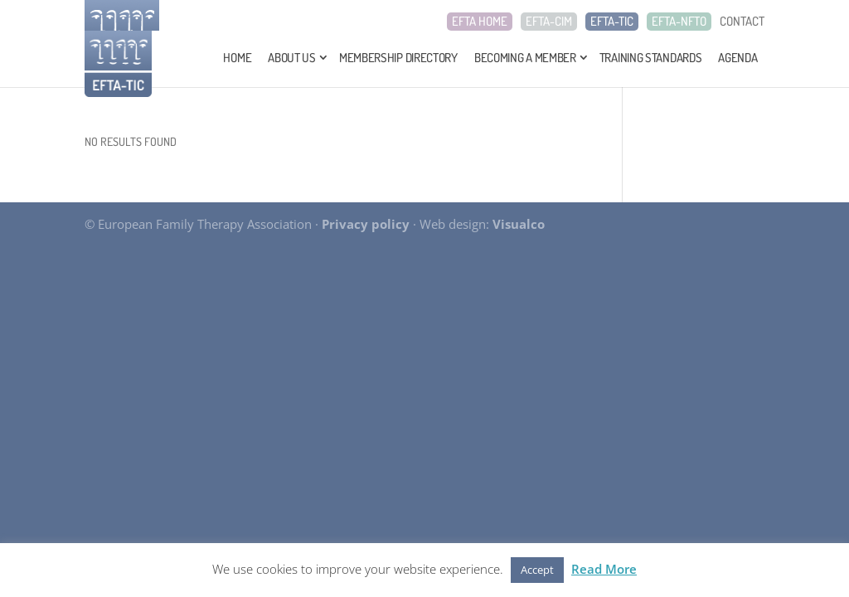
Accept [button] (537, 569)
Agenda (737, 58)
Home (237, 58)
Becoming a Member (525, 58)
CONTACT (742, 22)
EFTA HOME (479, 22)
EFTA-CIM (549, 22)
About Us (292, 58)
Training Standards (650, 58)
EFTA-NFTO (679, 22)
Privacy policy (366, 224)
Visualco (518, 224)
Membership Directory (398, 58)
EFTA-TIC (611, 22)
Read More (604, 569)
